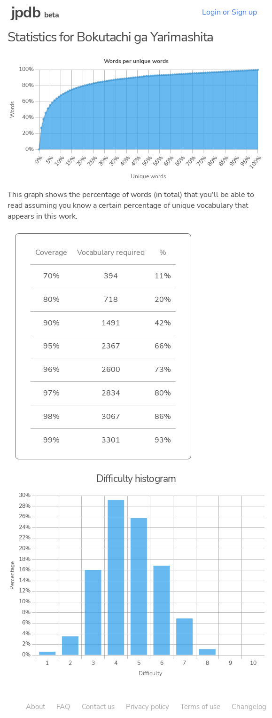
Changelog (249, 706)
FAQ (63, 706)
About (35, 706)
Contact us (98, 706)
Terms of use (200, 706)
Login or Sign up (229, 12)
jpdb (25, 12)
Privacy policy (147, 706)
